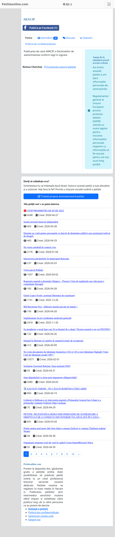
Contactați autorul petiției (60, 67)
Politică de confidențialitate (40, 44)
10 (72, 454)
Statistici (86, 38)
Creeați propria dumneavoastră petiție (61, 196)
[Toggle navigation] (109, 4)
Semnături (47, 38)
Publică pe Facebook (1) (40, 28)
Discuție (69, 38)
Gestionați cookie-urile (41, 516)
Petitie (28, 38)
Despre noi (34, 519)
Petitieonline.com (15, 4)
